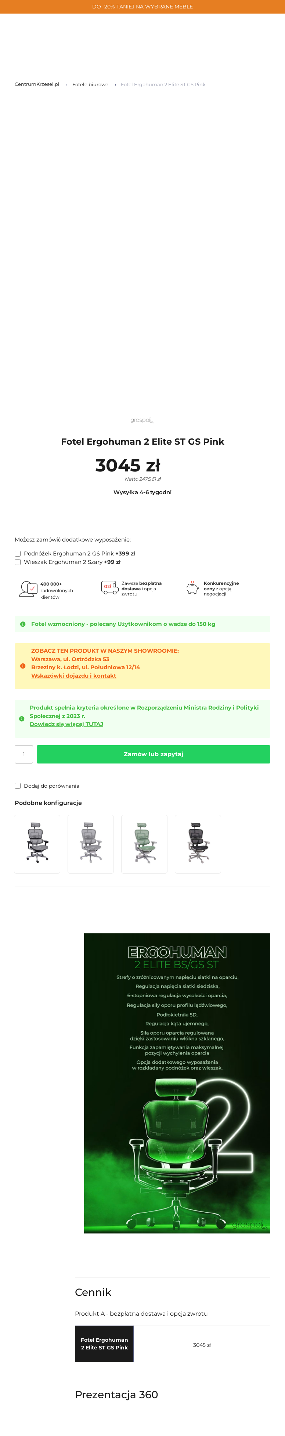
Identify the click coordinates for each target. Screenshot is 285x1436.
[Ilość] (24, 754)
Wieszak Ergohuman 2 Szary (67, 561)
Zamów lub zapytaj (153, 754)
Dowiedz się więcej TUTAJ (66, 724)
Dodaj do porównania (47, 786)
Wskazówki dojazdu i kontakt (73, 675)
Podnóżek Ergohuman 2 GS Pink (75, 553)
